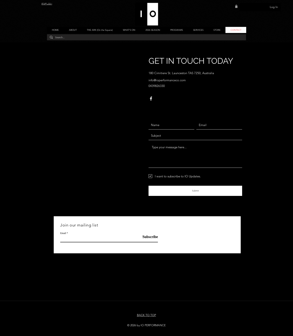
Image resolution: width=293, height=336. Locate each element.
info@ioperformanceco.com (167, 80)
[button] (73, 30)
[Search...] (146, 37)
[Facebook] (151, 98)
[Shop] (236, 6)
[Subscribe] (147, 237)
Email (63, 233)
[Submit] (195, 191)
